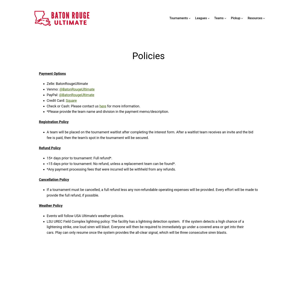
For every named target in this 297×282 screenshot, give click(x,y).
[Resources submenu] (264, 18)
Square (71, 100)
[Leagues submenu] (209, 18)
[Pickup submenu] (242, 18)
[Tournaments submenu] (190, 18)
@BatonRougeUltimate (77, 89)
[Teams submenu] (225, 18)
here (102, 106)
